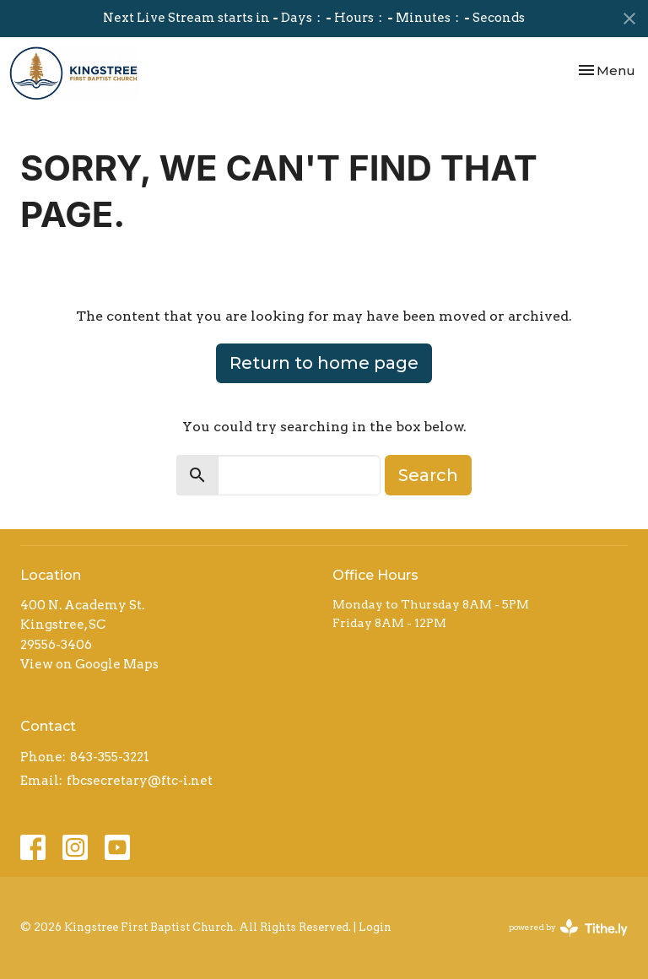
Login (375, 927)
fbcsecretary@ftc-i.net (140, 780)
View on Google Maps (89, 664)
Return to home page (324, 363)
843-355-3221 (109, 757)
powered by (568, 928)
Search (428, 475)
